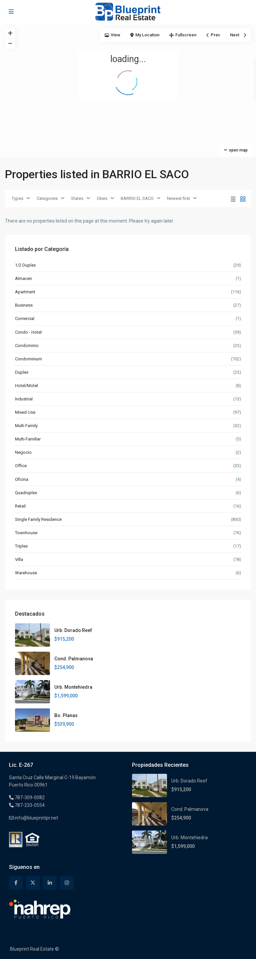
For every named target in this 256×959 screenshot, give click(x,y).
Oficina (21, 479)
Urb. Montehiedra (73, 687)
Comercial (24, 318)
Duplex (21, 372)
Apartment (25, 291)
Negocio (23, 452)
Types (17, 198)
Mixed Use (25, 412)
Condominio (27, 345)
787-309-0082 (29, 797)
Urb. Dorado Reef (73, 630)
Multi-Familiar (28, 438)
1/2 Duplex (25, 265)
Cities (102, 198)
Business (24, 305)
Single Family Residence (38, 519)
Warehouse (26, 572)
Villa (19, 559)
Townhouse (26, 532)
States (77, 198)
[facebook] (16, 883)
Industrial (24, 398)
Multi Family (26, 425)
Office (21, 465)
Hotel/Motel (26, 385)
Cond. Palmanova (73, 658)
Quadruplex (26, 492)
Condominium (28, 358)
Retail (20, 506)
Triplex (21, 546)
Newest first (178, 198)
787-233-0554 (29, 805)
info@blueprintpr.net (36, 818)
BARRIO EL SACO (137, 198)
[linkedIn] (50, 883)
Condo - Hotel (28, 332)
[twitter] (33, 883)
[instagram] (67, 883)
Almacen (23, 278)
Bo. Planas (66, 715)
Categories (47, 198)
